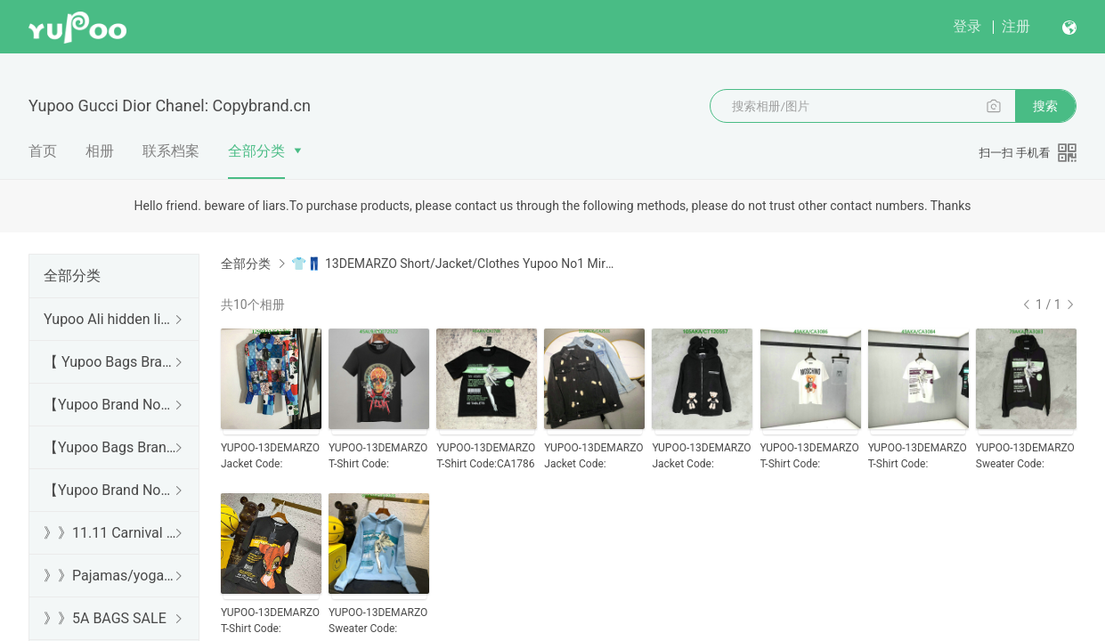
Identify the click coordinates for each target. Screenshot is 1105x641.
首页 (42, 150)
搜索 (1045, 106)
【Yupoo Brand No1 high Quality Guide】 (110, 404)
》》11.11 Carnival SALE (110, 532)
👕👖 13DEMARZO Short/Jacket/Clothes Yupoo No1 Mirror (453, 263)
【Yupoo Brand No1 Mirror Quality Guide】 (110, 490)
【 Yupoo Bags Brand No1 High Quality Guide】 (110, 361)
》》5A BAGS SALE (105, 618)
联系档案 (170, 150)
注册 (1016, 26)
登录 (967, 26)
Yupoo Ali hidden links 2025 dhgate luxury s (110, 319)
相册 (99, 150)
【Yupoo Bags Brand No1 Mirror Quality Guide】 (110, 447)
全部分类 (256, 150)
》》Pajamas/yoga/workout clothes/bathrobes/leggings (110, 575)
